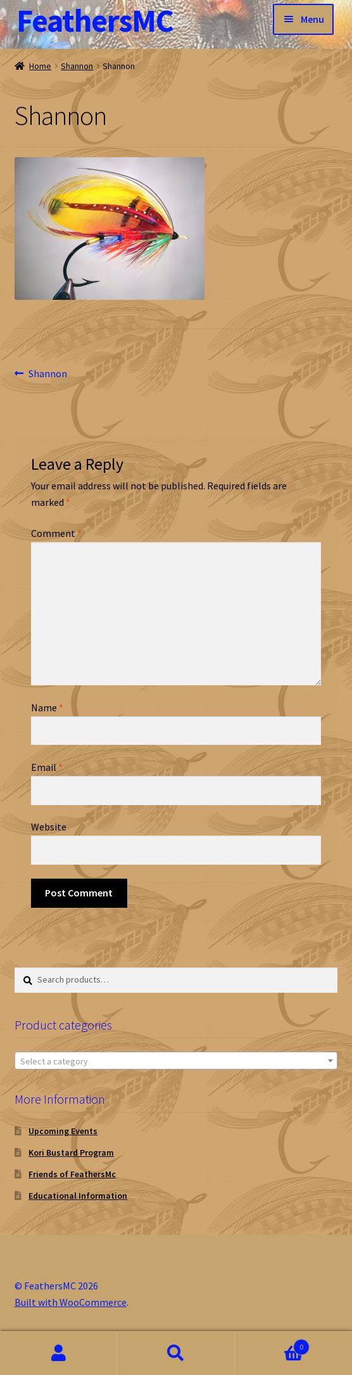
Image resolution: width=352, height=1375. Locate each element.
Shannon (77, 66)
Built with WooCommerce (71, 1302)
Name (47, 707)
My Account (58, 1353)
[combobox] (176, 1060)
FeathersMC (94, 21)
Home (40, 66)
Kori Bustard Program (71, 1152)
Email (47, 767)
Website (48, 826)
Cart (272, 1344)
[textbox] (176, 1061)
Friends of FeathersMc (72, 1174)
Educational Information (77, 1195)
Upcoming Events (62, 1131)
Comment (56, 533)
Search (175, 1353)
